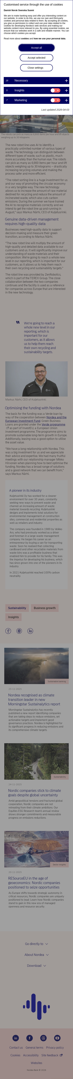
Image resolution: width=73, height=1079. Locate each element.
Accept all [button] (36, 47)
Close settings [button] (35, 67)
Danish (7, 10)
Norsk (15, 10)
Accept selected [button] (36, 57)
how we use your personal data (49, 38)
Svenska (22, 10)
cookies (25, 38)
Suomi (30, 10)
